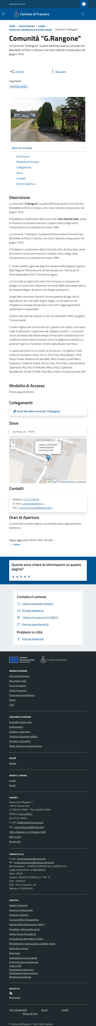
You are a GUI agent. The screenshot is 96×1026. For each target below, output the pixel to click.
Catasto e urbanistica (19, 731)
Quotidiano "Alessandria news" (24, 929)
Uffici (11, 705)
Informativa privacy (18, 948)
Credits (65, 1010)
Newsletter (14, 997)
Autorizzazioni (16, 727)
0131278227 (25, 814)
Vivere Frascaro (27, 26)
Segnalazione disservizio (21, 969)
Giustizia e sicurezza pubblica (23, 736)
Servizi (44, 1010)
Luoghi (41, 26)
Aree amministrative (19, 676)
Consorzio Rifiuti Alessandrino (24, 919)
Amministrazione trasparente (23, 962)
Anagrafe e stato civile (20, 722)
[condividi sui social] (17, 71)
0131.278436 (31, 499)
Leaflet (52, 482)
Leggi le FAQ (15, 966)
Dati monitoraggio (18, 1010)
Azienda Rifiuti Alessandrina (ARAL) (27, 924)
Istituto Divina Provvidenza (22, 934)
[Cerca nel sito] (82, 14)
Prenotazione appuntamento (23, 973)
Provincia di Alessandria (21, 910)
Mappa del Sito (30, 1013)
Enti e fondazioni (17, 685)
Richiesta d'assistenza (20, 977)
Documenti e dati (17, 681)
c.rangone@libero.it (33, 504)
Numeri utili (15, 841)
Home (12, 26)
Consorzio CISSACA (18, 915)
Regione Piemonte (17, 4)
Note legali (14, 953)
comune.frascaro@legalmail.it (35, 508)
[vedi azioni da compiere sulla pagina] (58, 71)
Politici (12, 700)
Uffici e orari (15, 837)
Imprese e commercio (19, 741)
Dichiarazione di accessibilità (23, 958)
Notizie (12, 763)
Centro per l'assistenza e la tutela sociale (30, 29)
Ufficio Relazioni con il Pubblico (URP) (27, 832)
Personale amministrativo (22, 695)
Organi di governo (18, 690)
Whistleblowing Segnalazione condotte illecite (32, 943)
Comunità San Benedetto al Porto (26, 939)
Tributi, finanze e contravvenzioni (25, 746)
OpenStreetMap (67, 482)
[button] (48, 458)
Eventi (12, 785)
